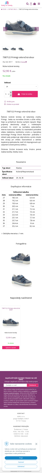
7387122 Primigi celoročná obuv (11, 309)
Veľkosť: (7, 82)
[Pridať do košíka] (25, 94)
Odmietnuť (21, 466)
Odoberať (32, 385)
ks (8, 94)
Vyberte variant (11, 348)
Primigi (24, 62)
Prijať (21, 458)
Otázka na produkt (11, 104)
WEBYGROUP (27, 471)
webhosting (14, 471)
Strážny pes (9, 101)
